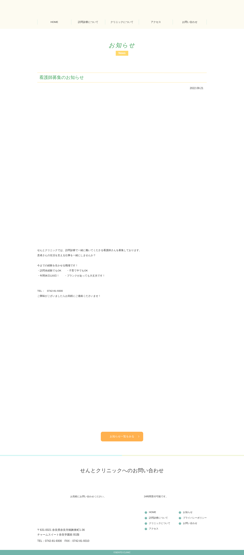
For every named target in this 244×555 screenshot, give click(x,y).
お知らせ (187, 512)
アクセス (156, 21)
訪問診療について (88, 21)
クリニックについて (121, 21)
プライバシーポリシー (195, 517)
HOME (54, 21)
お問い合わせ (189, 21)
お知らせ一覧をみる (122, 436)
